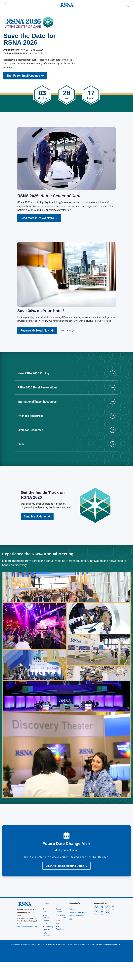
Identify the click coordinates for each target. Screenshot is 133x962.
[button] (96, 907)
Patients (72, 909)
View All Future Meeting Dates (67, 866)
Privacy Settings (96, 944)
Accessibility (108, 944)
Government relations (77, 916)
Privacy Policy (72, 944)
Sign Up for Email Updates (25, 75)
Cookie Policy (83, 944)
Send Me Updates (37, 516)
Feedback (118, 944)
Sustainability (48, 927)
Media (71, 919)
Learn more (67, 330)
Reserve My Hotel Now (37, 330)
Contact (46, 930)
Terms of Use (60, 944)
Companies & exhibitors (78, 912)
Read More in (39, 218)
